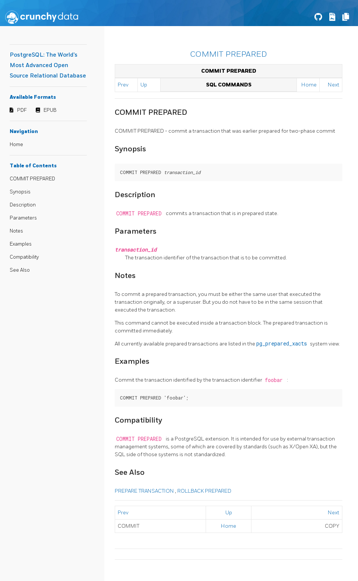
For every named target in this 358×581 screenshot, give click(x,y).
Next (333, 85)
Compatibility (24, 257)
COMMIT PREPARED (32, 179)
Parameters (23, 218)
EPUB (50, 110)
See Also (20, 270)
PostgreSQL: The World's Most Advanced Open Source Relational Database (48, 65)
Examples (21, 244)
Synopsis (20, 192)
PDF (22, 110)
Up (143, 85)
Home (16, 145)
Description (23, 205)
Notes (16, 231)
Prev (123, 85)
